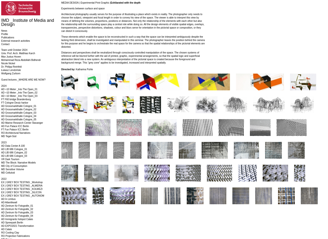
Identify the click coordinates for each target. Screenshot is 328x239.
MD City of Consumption (14, 166)
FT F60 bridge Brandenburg (16, 99)
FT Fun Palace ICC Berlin (15, 129)
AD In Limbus (8, 199)
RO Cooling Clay (10, 232)
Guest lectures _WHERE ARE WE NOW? (23, 79)
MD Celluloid (8, 172)
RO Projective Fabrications (15, 236)
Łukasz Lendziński (11, 70)
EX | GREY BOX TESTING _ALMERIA (22, 185)
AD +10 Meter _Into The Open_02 (19, 92)
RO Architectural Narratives (15, 133)
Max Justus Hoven (11, 56)
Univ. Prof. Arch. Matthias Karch (18, 53)
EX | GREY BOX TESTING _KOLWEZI (22, 189)
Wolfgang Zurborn (10, 73)
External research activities (15, 41)
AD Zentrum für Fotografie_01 (17, 205)
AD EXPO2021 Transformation (17, 226)
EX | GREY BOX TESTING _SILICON (21, 192)
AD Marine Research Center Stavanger (22, 123)
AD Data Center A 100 (13, 146)
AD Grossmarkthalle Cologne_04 (18, 116)
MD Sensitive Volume (12, 169)
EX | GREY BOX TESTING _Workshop (22, 182)
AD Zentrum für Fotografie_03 (17, 212)
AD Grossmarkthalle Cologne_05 (18, 119)
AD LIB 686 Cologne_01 (14, 149)
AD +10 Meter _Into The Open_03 (19, 96)
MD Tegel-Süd (8, 136)
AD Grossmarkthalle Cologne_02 (18, 109)
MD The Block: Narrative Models (18, 162)
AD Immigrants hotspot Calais (17, 219)
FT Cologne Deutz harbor (14, 102)
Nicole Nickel (8, 63)
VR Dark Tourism (10, 159)
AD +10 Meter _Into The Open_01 (19, 89)
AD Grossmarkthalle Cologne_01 (18, 106)
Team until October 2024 (14, 50)
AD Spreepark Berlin (12, 222)
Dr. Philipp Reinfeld (11, 66)
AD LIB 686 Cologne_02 (14, 152)
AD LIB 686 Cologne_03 (14, 156)
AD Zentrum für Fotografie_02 (17, 209)
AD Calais (6, 229)
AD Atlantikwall (9, 202)
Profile (4, 34)
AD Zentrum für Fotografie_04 (17, 216)
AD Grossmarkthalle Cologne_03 (18, 112)
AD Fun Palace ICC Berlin (15, 126)
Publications (7, 37)
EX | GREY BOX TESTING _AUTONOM (22, 195)
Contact (5, 44)
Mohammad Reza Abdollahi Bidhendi (21, 60)
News (4, 30)
